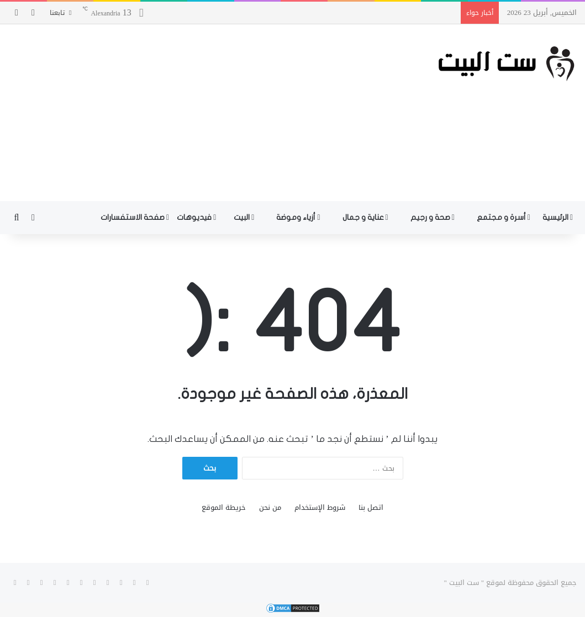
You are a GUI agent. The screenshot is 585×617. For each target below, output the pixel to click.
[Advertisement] (195, 112)
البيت (244, 217)
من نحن (270, 507)
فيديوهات (196, 217)
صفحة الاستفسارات (135, 217)
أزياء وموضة (298, 217)
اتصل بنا (371, 507)
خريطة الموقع (224, 507)
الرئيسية (557, 217)
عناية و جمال (365, 217)
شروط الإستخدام (319, 507)
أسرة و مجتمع (503, 217)
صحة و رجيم (432, 217)
